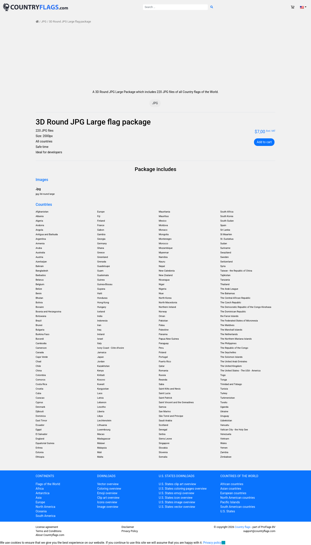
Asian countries (230, 488)
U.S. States (227, 511)
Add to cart (264, 142)
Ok (223, 542)
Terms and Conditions (49, 531)
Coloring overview (109, 488)
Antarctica (42, 493)
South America (46, 516)
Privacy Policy (130, 531)
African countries (231, 484)
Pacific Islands (230, 502)
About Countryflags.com (50, 535)
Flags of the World (48, 484)
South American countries (237, 506)
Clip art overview (108, 497)
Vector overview (108, 484)
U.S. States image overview (177, 502)
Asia (38, 497)
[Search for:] (175, 7)
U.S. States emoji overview (176, 493)
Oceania (41, 511)
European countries (233, 493)
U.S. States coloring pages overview (183, 488)
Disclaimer (128, 527)
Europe (40, 502)
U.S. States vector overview (177, 506)
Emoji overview (107, 493)
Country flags (242, 527)
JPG (43, 21)
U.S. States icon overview (175, 497)
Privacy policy (212, 542)
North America (45, 506)
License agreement (47, 527)
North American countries (237, 497)
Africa (40, 488)
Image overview (107, 506)
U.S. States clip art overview (177, 484)
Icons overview (107, 502)
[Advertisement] (155, 56)
